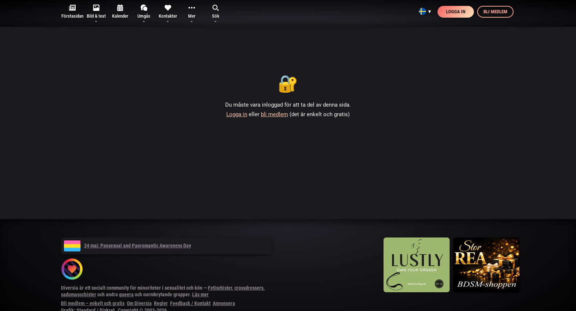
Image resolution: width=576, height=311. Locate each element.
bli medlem (274, 114)
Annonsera (224, 303)
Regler (161, 303)
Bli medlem (495, 11)
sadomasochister (78, 294)
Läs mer (200, 294)
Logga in (455, 11)
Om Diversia (139, 303)
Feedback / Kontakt (190, 303)
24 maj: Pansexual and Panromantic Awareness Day (127, 246)
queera (126, 294)
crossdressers (248, 288)
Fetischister (220, 288)
